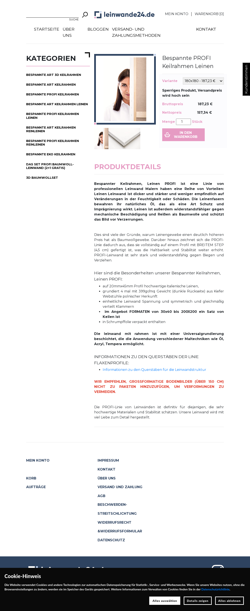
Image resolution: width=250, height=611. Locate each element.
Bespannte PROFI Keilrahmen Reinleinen (52, 142)
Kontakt (206, 29)
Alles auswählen (164, 600)
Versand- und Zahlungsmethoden (136, 32)
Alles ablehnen (229, 600)
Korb (31, 478)
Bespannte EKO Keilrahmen (50, 154)
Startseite (46, 29)
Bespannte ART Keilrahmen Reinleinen (51, 129)
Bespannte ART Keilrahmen (51, 84)
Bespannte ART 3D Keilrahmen (53, 75)
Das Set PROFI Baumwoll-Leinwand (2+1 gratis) (50, 166)
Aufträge (36, 487)
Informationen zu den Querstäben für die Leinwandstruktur (154, 370)
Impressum (108, 460)
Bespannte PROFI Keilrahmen (52, 94)
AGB (101, 496)
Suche (74, 19)
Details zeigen (197, 600)
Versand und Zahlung (120, 487)
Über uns (68, 32)
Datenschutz (111, 540)
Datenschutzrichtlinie (215, 589)
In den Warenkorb (185, 135)
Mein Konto (176, 14)
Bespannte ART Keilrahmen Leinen (57, 104)
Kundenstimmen (246, 79)
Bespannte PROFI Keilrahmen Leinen (52, 115)
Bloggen (98, 29)
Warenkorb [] (209, 14)
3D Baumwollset (42, 178)
